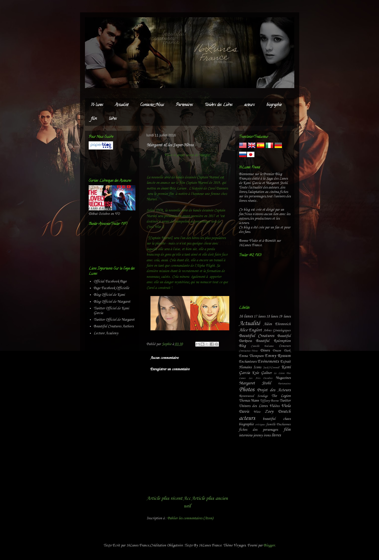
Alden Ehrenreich (277, 324)
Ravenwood (246, 396)
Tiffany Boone (269, 401)
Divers (265, 350)
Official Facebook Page (110, 281)
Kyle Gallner (262, 373)
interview (245, 435)
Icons (257, 367)
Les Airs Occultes (260, 378)
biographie (273, 105)
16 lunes (97, 105)
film (94, 119)
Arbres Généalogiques (277, 330)
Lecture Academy (106, 333)
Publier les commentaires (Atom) (190, 518)
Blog (242, 346)
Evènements (268, 361)
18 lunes (272, 316)
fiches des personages (258, 430)
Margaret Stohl (255, 383)
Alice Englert (250, 330)
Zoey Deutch (278, 411)
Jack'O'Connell (271, 367)
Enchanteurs (247, 361)
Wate (256, 412)
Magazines (283, 378)
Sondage (262, 396)
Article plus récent (164, 498)
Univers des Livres (218, 105)
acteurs (249, 105)
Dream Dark (281, 351)
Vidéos (274, 406)
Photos (246, 389)
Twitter (285, 400)
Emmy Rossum (278, 355)
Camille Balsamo (262, 346)
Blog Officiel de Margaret (112, 301)
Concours (285, 346)
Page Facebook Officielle (111, 288)
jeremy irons (261, 435)
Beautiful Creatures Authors (113, 326)
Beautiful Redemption (273, 341)
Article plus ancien (209, 498)
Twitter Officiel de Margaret (114, 319)
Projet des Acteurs (274, 390)
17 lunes (259, 316)
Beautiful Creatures (256, 335)
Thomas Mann (249, 400)
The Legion (281, 396)
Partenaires (184, 105)
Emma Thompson (251, 356)
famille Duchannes (278, 424)
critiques (260, 424)
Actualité (121, 105)
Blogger (269, 545)
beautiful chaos (277, 419)
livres (113, 119)
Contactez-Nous (152, 105)
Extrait (285, 361)
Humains (245, 367)
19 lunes (284, 316)
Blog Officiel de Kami (109, 295)
